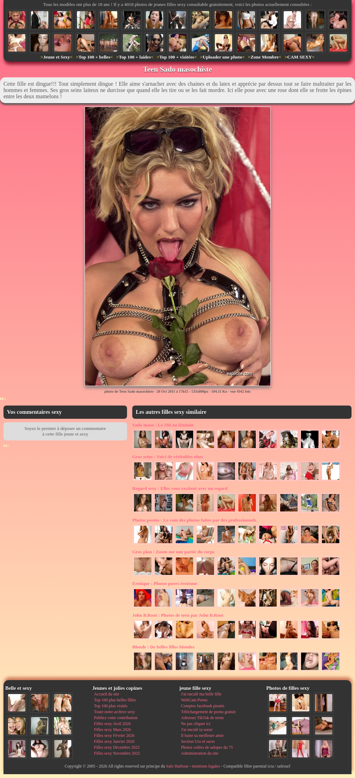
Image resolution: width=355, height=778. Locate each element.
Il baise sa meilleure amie (202, 735)
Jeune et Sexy (56, 57)
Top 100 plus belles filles (115, 700)
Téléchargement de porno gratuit (208, 711)
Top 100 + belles (94, 57)
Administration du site (199, 753)
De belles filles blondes (163, 646)
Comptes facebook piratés (202, 705)
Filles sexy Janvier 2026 (114, 741)
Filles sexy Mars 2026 (112, 729)
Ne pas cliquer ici (195, 723)
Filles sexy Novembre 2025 (117, 753)
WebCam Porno (194, 700)
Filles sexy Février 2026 (114, 735)
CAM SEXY (299, 57)
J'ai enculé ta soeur (196, 729)
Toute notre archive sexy (114, 711)
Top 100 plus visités (110, 705)
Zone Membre (265, 57)
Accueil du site (106, 694)
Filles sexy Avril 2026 (112, 723)
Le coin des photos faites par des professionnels (194, 520)
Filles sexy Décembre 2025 (117, 747)
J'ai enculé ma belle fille (201, 694)
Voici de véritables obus (167, 456)
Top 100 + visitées (176, 57)
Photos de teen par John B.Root (177, 615)
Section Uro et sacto (198, 741)
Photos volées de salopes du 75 (207, 747)
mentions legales (206, 766)
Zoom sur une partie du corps (173, 551)
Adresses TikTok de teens (202, 717)
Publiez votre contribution (115, 717)
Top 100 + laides (135, 57)
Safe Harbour (177, 766)
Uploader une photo (222, 57)
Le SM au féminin (163, 424)
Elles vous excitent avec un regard (180, 488)
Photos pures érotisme (164, 583)
